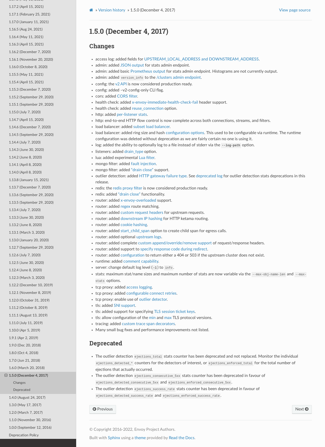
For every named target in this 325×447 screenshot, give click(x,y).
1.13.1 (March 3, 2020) (27, 232)
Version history (111, 10)
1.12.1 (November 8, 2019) (30, 293)
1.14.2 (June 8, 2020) (25, 157)
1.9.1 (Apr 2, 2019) (23, 338)
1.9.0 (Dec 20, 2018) (25, 345)
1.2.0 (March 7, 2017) (26, 412)
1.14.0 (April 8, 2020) (25, 172)
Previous (103, 409)
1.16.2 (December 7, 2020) (30, 52)
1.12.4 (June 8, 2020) (25, 270)
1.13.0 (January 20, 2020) (29, 240)
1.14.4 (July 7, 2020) (25, 142)
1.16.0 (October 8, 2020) (28, 67)
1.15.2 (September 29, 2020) (31, 97)
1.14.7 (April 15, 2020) (26, 120)
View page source (295, 10)
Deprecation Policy (24, 435)
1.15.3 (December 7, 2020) (30, 89)
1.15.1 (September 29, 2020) (31, 104)
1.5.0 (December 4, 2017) (26, 375)
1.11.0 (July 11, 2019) (26, 323)
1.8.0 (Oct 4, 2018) (23, 353)
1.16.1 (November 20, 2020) (31, 59)
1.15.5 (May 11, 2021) (26, 74)
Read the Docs (181, 438)
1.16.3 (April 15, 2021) (26, 44)
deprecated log (209, 176)
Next (301, 409)
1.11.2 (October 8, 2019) (28, 308)
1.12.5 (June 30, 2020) (26, 263)
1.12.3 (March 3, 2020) (27, 278)
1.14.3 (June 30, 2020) (26, 150)
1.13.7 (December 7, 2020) (30, 187)
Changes (19, 383)
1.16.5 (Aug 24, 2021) (26, 29)
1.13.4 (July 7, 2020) (25, 210)
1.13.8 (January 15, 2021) (29, 180)
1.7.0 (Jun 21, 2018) (24, 360)
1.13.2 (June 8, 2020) (25, 225)
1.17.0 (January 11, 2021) (29, 22)
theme (140, 438)
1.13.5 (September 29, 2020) (31, 202)
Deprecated (21, 390)
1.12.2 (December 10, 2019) (31, 285)
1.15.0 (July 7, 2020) (25, 112)
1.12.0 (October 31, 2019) (29, 300)
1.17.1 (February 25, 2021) (29, 14)
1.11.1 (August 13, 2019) (28, 315)
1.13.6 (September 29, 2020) (31, 195)
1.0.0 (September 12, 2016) (30, 427)
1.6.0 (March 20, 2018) (27, 368)
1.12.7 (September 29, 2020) (31, 247)
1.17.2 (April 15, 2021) (26, 7)
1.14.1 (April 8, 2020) (25, 165)
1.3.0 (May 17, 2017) (25, 405)
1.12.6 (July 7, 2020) (25, 255)
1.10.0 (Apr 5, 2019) (24, 330)
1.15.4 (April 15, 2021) (26, 82)
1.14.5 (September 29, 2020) (31, 135)
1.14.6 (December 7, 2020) (30, 127)
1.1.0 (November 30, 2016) (30, 420)
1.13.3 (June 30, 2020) (26, 217)
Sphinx (114, 438)
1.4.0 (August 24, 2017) (27, 398)
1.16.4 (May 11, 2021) (26, 37)
